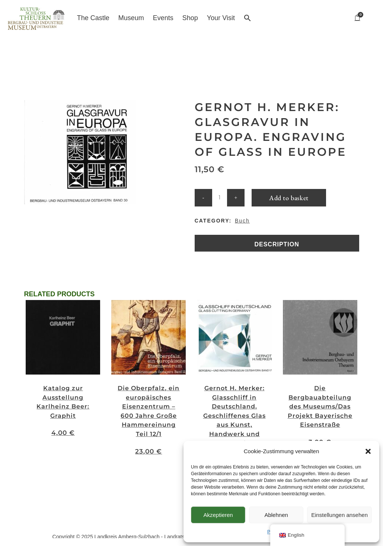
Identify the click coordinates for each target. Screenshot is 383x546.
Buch (242, 216)
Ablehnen (276, 515)
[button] (368, 451)
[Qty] (220, 193)
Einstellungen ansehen (339, 515)
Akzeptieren (218, 515)
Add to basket (289, 193)
